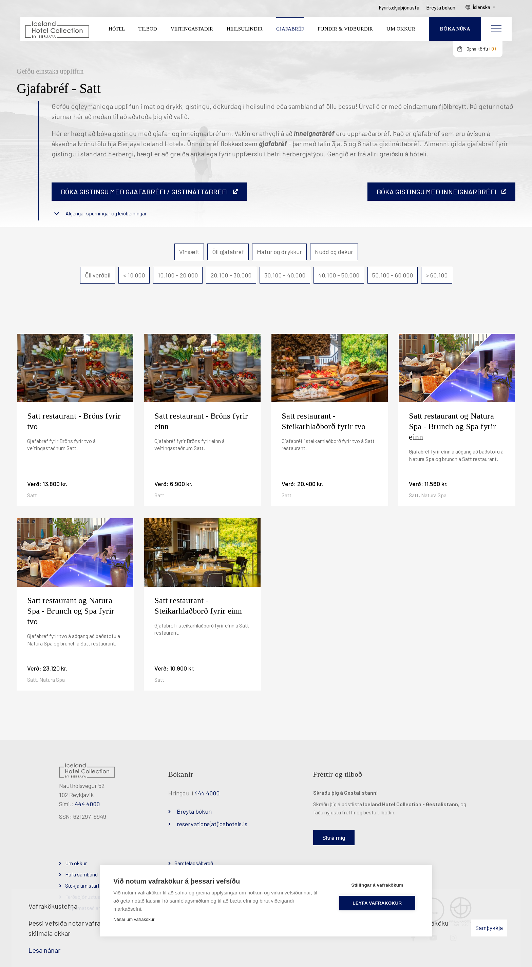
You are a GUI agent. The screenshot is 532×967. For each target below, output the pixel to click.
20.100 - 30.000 (231, 275)
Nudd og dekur (334, 251)
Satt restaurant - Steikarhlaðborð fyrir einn (198, 605)
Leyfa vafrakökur (378, 903)
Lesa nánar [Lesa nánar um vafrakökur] (44, 950)
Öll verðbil (97, 275)
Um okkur (76, 863)
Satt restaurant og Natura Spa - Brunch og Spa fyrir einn (452, 426)
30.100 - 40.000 (284, 275)
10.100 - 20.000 (178, 275)
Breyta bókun (194, 811)
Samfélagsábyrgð (193, 863)
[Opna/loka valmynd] (496, 32)
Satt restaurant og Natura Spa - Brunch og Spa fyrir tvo (70, 611)
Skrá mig (333, 837)
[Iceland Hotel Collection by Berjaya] (56, 32)
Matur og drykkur (279, 251)
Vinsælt (189, 251)
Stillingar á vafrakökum (378, 885)
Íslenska (487, 10)
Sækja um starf (82, 885)
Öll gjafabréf (228, 251)
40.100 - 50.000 (338, 275)
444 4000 (87, 804)
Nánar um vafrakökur (133, 919)
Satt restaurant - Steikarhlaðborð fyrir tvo (323, 421)
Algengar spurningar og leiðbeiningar (106, 213)
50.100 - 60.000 (392, 275)
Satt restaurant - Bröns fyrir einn (201, 421)
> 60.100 (437, 275)
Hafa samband (81, 874)
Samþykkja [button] (489, 927)
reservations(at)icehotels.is (212, 824)
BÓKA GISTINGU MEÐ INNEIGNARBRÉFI (436, 192)
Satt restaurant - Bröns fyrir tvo (74, 421)
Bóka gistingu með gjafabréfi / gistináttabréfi (144, 192)
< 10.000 (134, 275)
